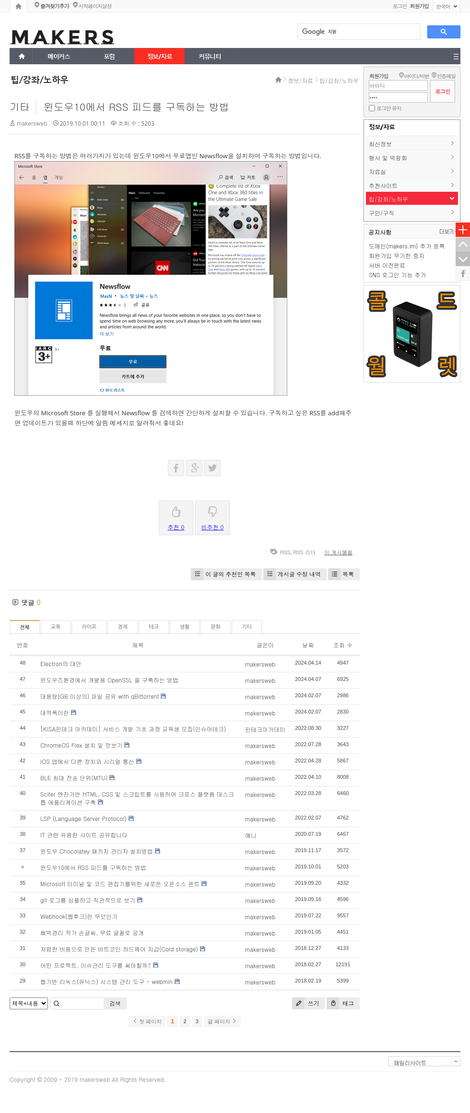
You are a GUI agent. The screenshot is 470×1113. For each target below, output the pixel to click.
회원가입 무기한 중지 (396, 255)
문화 (216, 627)
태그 (340, 1003)
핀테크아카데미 (265, 729)
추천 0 (176, 516)
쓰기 (305, 1003)
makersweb (32, 123)
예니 (251, 835)
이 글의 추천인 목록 (223, 574)
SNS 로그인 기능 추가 (397, 274)
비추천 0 (212, 516)
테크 (154, 627)
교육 (56, 627)
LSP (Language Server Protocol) (83, 818)
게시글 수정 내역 (292, 574)
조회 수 (342, 645)
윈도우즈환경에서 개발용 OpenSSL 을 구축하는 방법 (109, 680)
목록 (341, 574)
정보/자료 (300, 80)
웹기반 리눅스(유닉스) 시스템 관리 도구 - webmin (106, 981)
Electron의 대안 (61, 663)
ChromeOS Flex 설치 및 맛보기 (81, 745)
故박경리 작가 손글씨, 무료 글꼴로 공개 (92, 932)
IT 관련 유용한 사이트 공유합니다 (84, 835)
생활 (185, 627)
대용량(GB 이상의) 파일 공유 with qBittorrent (99, 696)
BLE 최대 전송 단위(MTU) (73, 777)
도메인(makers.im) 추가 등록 (407, 246)
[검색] (358, 31)
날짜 (308, 645)
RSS (285, 552)
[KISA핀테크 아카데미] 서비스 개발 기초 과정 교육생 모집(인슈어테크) (133, 729)
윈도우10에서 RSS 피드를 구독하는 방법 (136, 106)
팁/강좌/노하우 (339, 80)
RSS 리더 (304, 552)
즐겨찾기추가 (54, 6)
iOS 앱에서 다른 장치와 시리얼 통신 (87, 761)
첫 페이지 (147, 1021)
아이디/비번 (416, 76)
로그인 (400, 6)
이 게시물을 (338, 552)
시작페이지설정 (94, 6)
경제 (123, 627)
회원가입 (378, 76)
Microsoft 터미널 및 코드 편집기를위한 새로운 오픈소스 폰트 (120, 883)
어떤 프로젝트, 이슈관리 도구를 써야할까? (95, 965)
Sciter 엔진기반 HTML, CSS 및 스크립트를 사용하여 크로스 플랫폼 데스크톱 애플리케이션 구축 (137, 798)
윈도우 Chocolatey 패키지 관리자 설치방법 (96, 851)
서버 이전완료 (387, 265)
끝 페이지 (222, 1021)
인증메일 (446, 76)
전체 (25, 627)
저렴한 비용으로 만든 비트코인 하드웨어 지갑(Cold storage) (119, 949)
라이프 (89, 627)
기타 (20, 106)
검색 (115, 1003)
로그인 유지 (388, 108)
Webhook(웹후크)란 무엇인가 (79, 916)
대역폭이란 (54, 712)
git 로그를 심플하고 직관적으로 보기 (87, 900)
